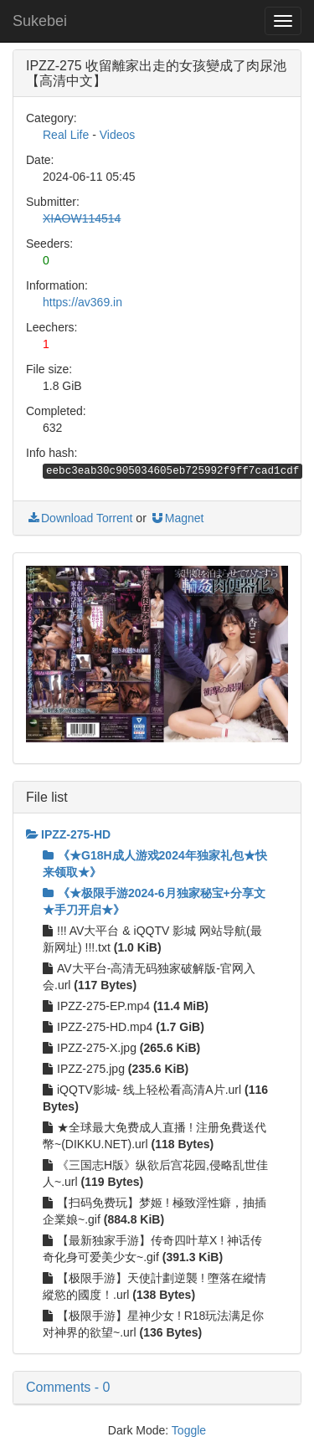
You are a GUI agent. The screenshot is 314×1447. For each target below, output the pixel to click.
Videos (118, 134)
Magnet (177, 518)
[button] (157, 1387)
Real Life (66, 134)
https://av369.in (82, 302)
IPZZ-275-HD (68, 834)
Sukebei (40, 21)
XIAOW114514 (82, 218)
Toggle (189, 1430)
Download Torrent (79, 518)
